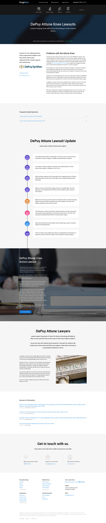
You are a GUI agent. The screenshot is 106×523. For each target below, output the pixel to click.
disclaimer (27, 518)
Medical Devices (55, 2)
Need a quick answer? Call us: (75, 482)
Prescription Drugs (43, 2)
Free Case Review (25, 311)
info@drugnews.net (69, 495)
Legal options (65, 2)
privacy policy (34, 518)
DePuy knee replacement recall (59, 63)
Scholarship (21, 518)
